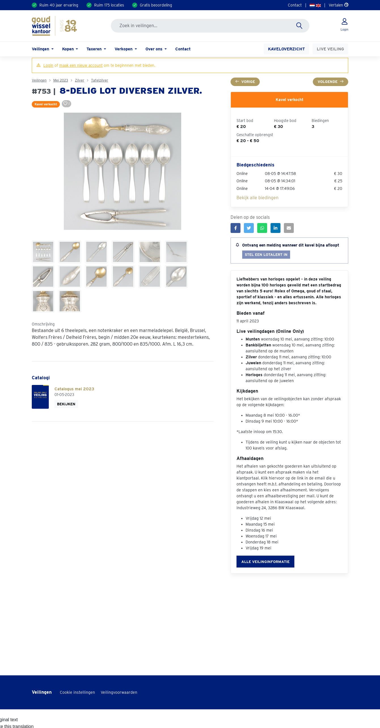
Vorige (245, 82)
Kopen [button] (68, 48)
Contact (295, 5)
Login (48, 65)
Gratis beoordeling (156, 5)
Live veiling (330, 48)
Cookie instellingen (77, 692)
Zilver (79, 80)
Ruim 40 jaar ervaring (58, 5)
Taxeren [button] (94, 48)
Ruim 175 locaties (109, 5)
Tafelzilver (99, 80)
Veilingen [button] (41, 48)
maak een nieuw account (81, 65)
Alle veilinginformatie (265, 562)
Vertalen (338, 5)
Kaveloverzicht (286, 48)
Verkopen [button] (124, 48)
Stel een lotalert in (266, 254)
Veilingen (39, 80)
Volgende (330, 82)
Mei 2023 (60, 80)
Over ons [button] (154, 48)
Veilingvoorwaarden (119, 692)
